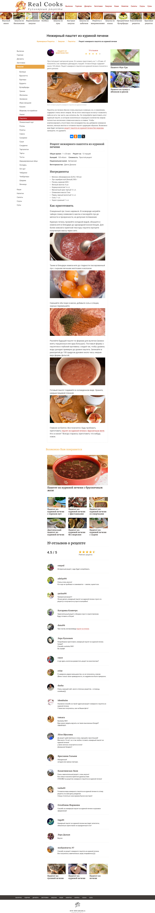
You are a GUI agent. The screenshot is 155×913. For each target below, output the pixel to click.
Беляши (22, 72)
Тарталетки (24, 149)
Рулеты (22, 130)
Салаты (134, 6)
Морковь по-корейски (28, 111)
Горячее (78, 6)
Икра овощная (25, 103)
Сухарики (23, 138)
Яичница (22, 184)
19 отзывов (93, 50)
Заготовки (98, 6)
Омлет (22, 114)
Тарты (21, 153)
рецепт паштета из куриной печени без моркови (84, 128)
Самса (22, 134)
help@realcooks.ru (77, 912)
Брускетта (23, 76)
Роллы (22, 126)
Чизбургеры (24, 177)
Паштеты (23, 118)
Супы (149, 6)
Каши (116, 6)
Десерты (88, 6)
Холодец (22, 165)
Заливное (23, 99)
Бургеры (22, 80)
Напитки (124, 6)
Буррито (22, 83)
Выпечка (69, 6)
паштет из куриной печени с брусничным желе (83, 431)
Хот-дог (22, 169)
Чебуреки (23, 173)
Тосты (21, 157)
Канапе (22, 107)
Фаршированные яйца (28, 161)
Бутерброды (24, 87)
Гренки (22, 91)
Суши (21, 142)
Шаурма (22, 180)
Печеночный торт (26, 122)
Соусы (142, 6)
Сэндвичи (23, 146)
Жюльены (23, 95)
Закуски (108, 6)
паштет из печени (83, 628)
